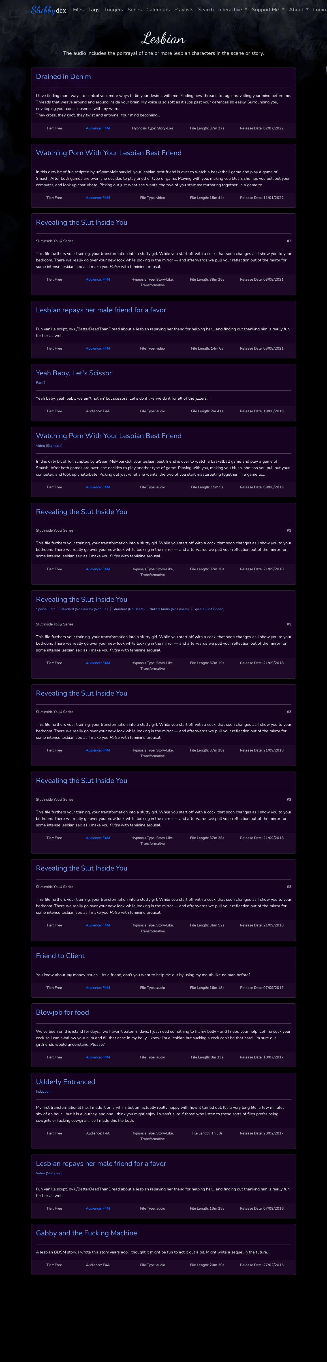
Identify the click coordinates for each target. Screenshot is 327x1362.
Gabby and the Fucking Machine (86, 1233)
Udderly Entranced (65, 1082)
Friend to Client (60, 956)
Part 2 (40, 382)
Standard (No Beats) (129, 609)
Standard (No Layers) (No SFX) (83, 609)
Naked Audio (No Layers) (169, 609)
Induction (43, 1091)
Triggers (113, 9)
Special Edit (45, 609)
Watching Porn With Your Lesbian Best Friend (109, 153)
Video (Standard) (49, 445)
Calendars (158, 9)
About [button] (297, 9)
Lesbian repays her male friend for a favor (101, 310)
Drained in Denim (63, 76)
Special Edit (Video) (209, 609)
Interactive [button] (230, 9)
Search (206, 9)
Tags (94, 9)
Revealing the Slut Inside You (81, 222)
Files (78, 9)
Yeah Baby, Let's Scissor (74, 373)
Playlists (184, 9)
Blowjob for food (62, 1012)
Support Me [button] (266, 9)
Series (135, 9)
